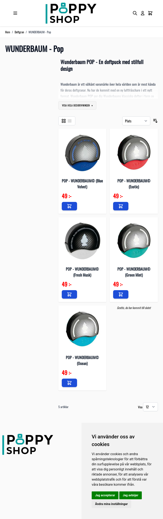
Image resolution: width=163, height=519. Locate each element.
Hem (7, 32)
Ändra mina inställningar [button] (111, 504)
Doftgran (19, 32)
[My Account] (142, 13)
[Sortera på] (136, 120)
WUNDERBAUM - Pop (39, 32)
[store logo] (70, 13)
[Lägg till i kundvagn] (69, 206)
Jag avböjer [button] (130, 495)
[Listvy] (69, 120)
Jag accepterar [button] (105, 495)
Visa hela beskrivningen (76, 105)
